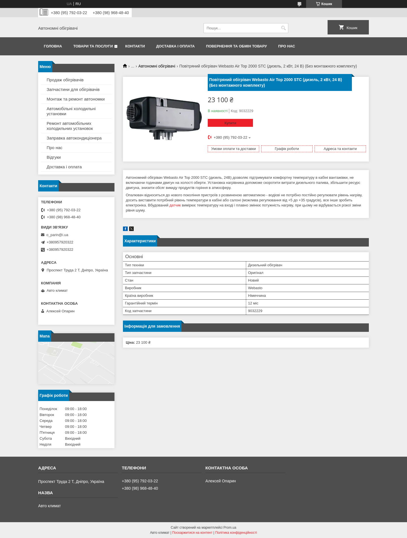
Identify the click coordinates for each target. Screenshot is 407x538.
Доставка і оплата (175, 46)
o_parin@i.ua (57, 235)
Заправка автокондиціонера (74, 138)
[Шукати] (283, 28)
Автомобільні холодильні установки (71, 111)
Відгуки (54, 157)
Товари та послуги (93, 46)
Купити (230, 123)
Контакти (135, 46)
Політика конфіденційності (236, 533)
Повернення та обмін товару (236, 46)
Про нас (286, 46)
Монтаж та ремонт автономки (76, 99)
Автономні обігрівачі (156, 66)
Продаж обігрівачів (65, 79)
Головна (53, 46)
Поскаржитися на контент (192, 533)
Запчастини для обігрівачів (73, 89)
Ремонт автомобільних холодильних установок (70, 126)
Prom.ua (230, 528)
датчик (175, 205)
